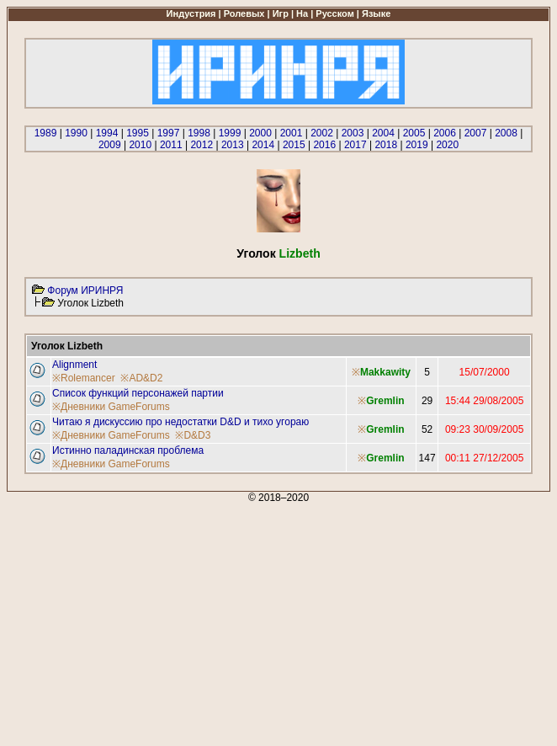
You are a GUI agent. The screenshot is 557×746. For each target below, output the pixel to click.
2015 (294, 145)
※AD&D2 (141, 378)
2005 (414, 133)
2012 (201, 145)
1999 (230, 133)
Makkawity (385, 372)
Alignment (74, 364)
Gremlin (385, 401)
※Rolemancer (83, 378)
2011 (171, 145)
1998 (199, 133)
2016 (324, 145)
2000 (260, 133)
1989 (45, 133)
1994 (107, 133)
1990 (76, 133)
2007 (475, 133)
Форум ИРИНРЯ (85, 290)
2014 (263, 145)
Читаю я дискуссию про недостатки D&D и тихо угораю (180, 422)
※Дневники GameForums (111, 407)
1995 (137, 133)
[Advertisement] (278, 621)
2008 (506, 133)
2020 (447, 145)
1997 (168, 133)
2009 (109, 145)
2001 (291, 133)
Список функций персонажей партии (138, 393)
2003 (353, 133)
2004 (383, 133)
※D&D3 (192, 435)
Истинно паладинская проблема (128, 450)
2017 (355, 145)
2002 (321, 133)
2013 (232, 145)
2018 (385, 145)
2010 (140, 145)
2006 (444, 133)
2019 (417, 145)
